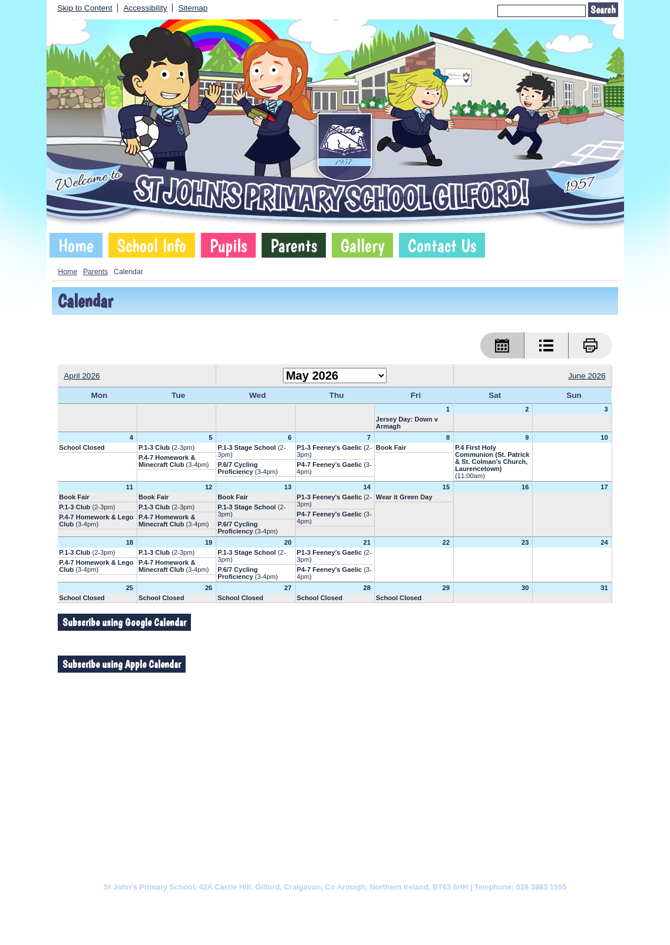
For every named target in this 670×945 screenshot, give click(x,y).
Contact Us (442, 245)
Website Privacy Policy (287, 904)
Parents (293, 245)
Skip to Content (85, 8)
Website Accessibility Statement (386, 904)
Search (603, 10)
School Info (151, 245)
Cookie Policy (217, 904)
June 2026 (587, 375)
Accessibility (145, 8)
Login (410, 925)
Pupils (228, 245)
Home (76, 245)
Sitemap (192, 8)
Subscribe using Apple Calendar (121, 664)
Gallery (362, 245)
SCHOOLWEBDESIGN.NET (348, 925)
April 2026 (82, 375)
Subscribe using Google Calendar (124, 622)
